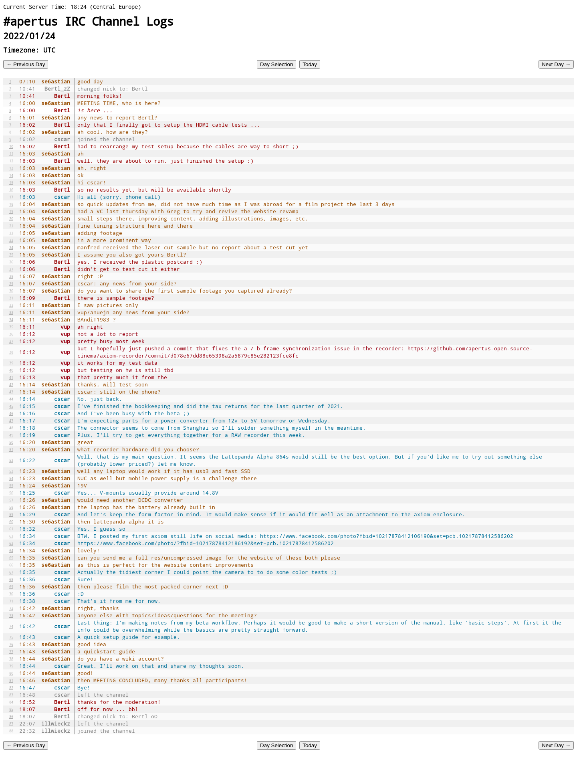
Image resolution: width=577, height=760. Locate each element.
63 (11, 543)
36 (11, 333)
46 (11, 413)
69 (11, 586)
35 (11, 326)
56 (11, 492)
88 (11, 730)
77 (11, 651)
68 (11, 579)
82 (11, 687)
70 (11, 593)
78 (11, 658)
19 (11, 211)
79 (11, 665)
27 (11, 269)
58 (11, 507)
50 (11, 442)
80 (11, 673)
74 (11, 626)
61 (11, 528)
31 (11, 297)
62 (11, 536)
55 (11, 485)
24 (11, 247)
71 (11, 600)
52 (11, 460)
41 (11, 377)
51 (11, 449)
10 (11, 146)
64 (11, 550)
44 (11, 398)
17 (11, 196)
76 (11, 644)
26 (11, 261)
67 (11, 572)
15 (11, 182)
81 (11, 680)
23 (11, 240)
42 (11, 384)
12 (11, 160)
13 (11, 168)
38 (11, 352)
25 (11, 254)
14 (11, 175)
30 (11, 290)
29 (11, 283)
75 (11, 637)
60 (11, 521)
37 (11, 341)
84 (11, 701)
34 (11, 319)
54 (11, 478)
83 (11, 694)
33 (11, 312)
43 (11, 391)
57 (11, 499)
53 (11, 471)
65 (11, 557)
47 (11, 420)
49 (11, 435)
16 (11, 189)
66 (11, 564)
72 (11, 608)
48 (11, 427)
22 (11, 232)
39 (11, 362)
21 (11, 225)
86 (11, 716)
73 (11, 615)
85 (11, 709)
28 (11, 276)
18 (11, 204)
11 (11, 153)
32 (11, 305)
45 (11, 406)
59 (11, 514)
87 (11, 723)
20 (11, 218)
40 (11, 370)
